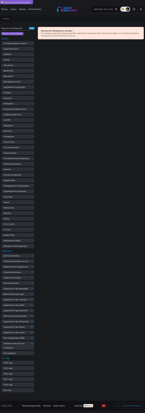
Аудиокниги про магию (14, 327)
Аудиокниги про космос (14, 332)
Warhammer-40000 (12, 240)
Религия (7, 169)
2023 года (8, 368)
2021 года (8, 379)
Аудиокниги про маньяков (16, 310)
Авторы (22, 9)
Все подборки (10, 353)
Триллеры (8, 196)
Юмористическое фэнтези (15, 246)
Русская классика (11, 283)
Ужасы (6, 202)
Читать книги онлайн (12, 33)
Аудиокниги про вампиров (16, 288)
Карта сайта (59, 405)
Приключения (10, 153)
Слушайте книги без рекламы (15, 2)
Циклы (13, 9)
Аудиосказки (9, 180)
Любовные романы (12, 164)
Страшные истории (12, 277)
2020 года (8, 384)
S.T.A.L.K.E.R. (9, 224)
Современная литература (15, 191)
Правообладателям (31, 405)
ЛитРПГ (7, 120)
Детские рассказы (11, 255)
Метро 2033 (9, 235)
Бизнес (7, 59)
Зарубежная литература (14, 87)
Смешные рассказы (12, 272)
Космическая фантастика (15, 109)
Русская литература (12, 175)
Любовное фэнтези (12, 114)
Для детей (8, 76)
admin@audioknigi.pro (132, 405)
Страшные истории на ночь (16, 261)
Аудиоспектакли (11, 48)
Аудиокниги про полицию (15, 299)
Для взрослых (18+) (12, 81)
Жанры (4, 9)
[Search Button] (116, 9)
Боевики (7, 54)
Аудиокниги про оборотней (16, 321)
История (7, 92)
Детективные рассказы (14, 294)
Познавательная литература (16, 158)
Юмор (6, 218)
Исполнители (35, 9)
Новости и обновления (11, 28)
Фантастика (9, 207)
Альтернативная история (15, 43)
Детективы (8, 70)
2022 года (8, 373)
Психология (9, 142)
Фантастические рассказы (15, 316)
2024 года (8, 362)
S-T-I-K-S (7, 229)
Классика (8, 98)
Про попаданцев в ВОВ (14, 338)
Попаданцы (9, 136)
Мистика (7, 131)
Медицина (8, 125)
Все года (7, 390)
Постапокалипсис (11, 147)
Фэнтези (7, 213)
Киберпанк (8, 103)
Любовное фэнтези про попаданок (14, 345)
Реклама (47, 405)
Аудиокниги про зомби (14, 305)
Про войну (8, 65)
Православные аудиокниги (16, 266)
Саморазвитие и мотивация (16, 186)
